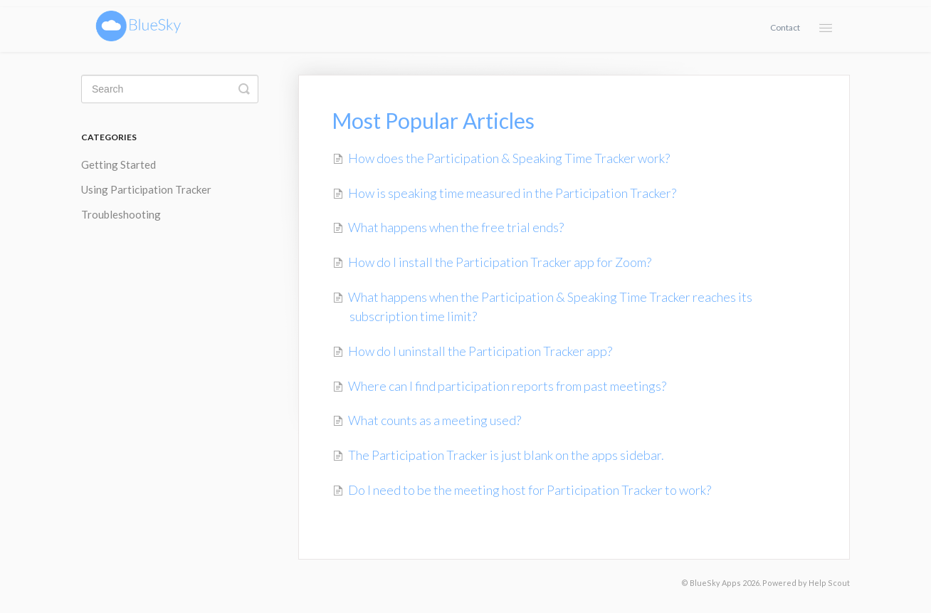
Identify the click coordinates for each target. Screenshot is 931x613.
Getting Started (118, 164)
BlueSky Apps (715, 582)
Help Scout (829, 582)
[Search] (169, 89)
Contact (785, 27)
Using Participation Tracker (146, 189)
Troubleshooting (121, 214)
